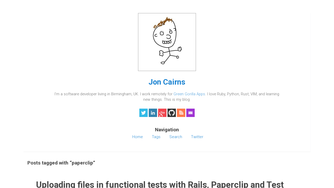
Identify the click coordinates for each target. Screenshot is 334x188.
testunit (216, 56)
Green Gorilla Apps (61, 105)
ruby (204, 56)
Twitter (47, 174)
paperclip (182, 56)
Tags (45, 163)
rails (195, 56)
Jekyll (235, 115)
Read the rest (140, 92)
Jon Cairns (67, 82)
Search (47, 169)
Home (46, 158)
